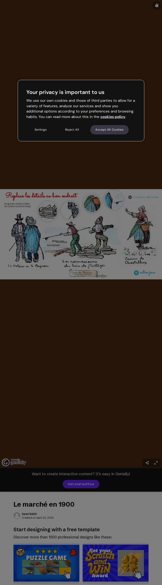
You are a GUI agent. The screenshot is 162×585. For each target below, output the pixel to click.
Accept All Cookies (109, 129)
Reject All (72, 129)
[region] (81, 110)
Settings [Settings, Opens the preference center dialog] (41, 129)
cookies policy (112, 116)
